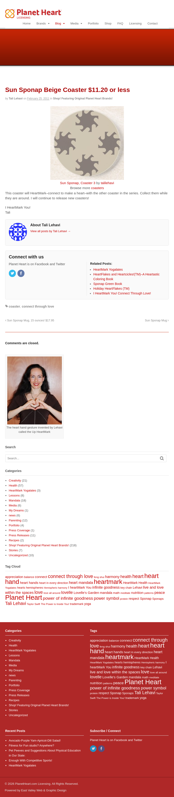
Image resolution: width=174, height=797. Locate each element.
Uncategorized (18, 555)
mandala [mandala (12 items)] (106, 593)
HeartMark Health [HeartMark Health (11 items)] (135, 583)
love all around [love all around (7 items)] (52, 593)
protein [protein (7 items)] (124, 598)
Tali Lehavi (16, 98)
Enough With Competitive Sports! (30, 760)
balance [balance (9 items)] (29, 577)
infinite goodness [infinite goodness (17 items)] (106, 587)
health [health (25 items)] (125, 576)
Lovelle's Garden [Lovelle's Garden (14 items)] (86, 593)
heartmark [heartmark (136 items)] (108, 581)
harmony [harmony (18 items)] (112, 577)
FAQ (120, 23)
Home (27, 23)
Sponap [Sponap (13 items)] (146, 598)
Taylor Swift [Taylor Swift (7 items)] (33, 604)
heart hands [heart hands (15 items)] (29, 583)
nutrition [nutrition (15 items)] (137, 593)
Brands (41, 23)
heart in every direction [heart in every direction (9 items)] (53, 583)
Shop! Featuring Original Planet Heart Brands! (83, 98)
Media (74, 23)
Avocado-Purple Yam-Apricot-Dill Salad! (35, 740)
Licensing (135, 23)
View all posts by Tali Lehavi (50, 231)
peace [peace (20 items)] (160, 592)
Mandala (14, 500)
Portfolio (93, 23)
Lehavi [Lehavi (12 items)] (137, 587)
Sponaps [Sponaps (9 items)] (158, 598)
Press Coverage (19, 530)
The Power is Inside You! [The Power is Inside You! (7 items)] (55, 604)
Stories (13, 550)
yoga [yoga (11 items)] (87, 604)
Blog (58, 23)
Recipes (14, 540)
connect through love (38, 306)
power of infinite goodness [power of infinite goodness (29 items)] (68, 598)
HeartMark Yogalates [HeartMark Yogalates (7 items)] (102, 662)
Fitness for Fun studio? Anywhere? (31, 745)
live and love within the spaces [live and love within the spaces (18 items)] (115, 672)
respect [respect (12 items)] (134, 598)
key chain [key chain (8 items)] (126, 587)
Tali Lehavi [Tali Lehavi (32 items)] (15, 603)
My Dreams (16, 510)
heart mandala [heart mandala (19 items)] (81, 582)
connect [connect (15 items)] (41, 577)
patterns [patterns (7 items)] (149, 593)
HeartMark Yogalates (22, 490)
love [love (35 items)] (38, 592)
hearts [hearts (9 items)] (21, 587)
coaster (14, 306)
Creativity (15, 480)
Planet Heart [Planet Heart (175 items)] (23, 597)
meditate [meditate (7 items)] (125, 593)
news (12, 515)
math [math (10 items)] (116, 593)
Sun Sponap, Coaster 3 (77, 183)
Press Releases (19, 535)
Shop (108, 23)
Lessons (14, 495)
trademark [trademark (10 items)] (76, 604)
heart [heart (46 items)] (137, 576)
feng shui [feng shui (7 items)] (99, 577)
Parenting (15, 520)
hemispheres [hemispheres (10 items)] (34, 587)
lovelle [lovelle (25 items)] (67, 592)
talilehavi (107, 183)
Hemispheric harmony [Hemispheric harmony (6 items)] (56, 587)
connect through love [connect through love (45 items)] (70, 576)
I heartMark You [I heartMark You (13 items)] (80, 587)
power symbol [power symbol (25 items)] (106, 598)
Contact (152, 23)
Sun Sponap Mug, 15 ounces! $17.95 (29, 320)
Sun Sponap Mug (157, 320)
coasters (97, 188)
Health (13, 485)
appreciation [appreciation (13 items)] (14, 577)
